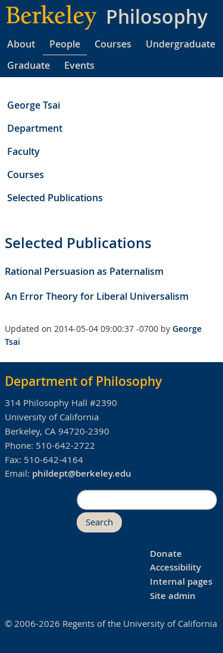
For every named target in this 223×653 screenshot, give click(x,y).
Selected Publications (55, 197)
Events (79, 65)
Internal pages (181, 581)
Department (34, 128)
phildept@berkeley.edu (81, 473)
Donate (166, 553)
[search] (147, 500)
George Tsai (33, 105)
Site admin (173, 595)
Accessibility (175, 567)
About (21, 43)
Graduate (28, 65)
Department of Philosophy (83, 381)
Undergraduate (180, 43)
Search (99, 522)
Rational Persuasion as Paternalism (84, 271)
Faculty (23, 151)
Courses (113, 43)
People (64, 43)
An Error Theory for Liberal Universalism (97, 296)
